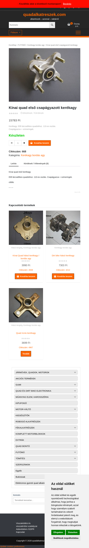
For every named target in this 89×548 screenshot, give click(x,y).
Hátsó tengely (16, 248)
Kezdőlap (12, 45)
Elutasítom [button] (72, 532)
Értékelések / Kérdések (32, 113)
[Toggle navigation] (78, 32)
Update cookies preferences (12, 546)
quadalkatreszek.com (44, 14)
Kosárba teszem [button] (27, 276)
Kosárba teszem (41, 143)
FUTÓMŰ (22, 45)
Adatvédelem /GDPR (25, 529)
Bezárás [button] (67, 4)
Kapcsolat (20, 532)
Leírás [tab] (14, 163)
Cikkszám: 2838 (26, 262)
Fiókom (15, 32)
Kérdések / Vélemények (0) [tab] (36, 163)
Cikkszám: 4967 (26, 340)
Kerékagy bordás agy (36, 45)
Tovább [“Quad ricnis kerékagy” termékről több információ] (26, 354)
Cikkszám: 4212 (63, 262)
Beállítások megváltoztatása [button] (66, 538)
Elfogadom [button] (58, 532)
